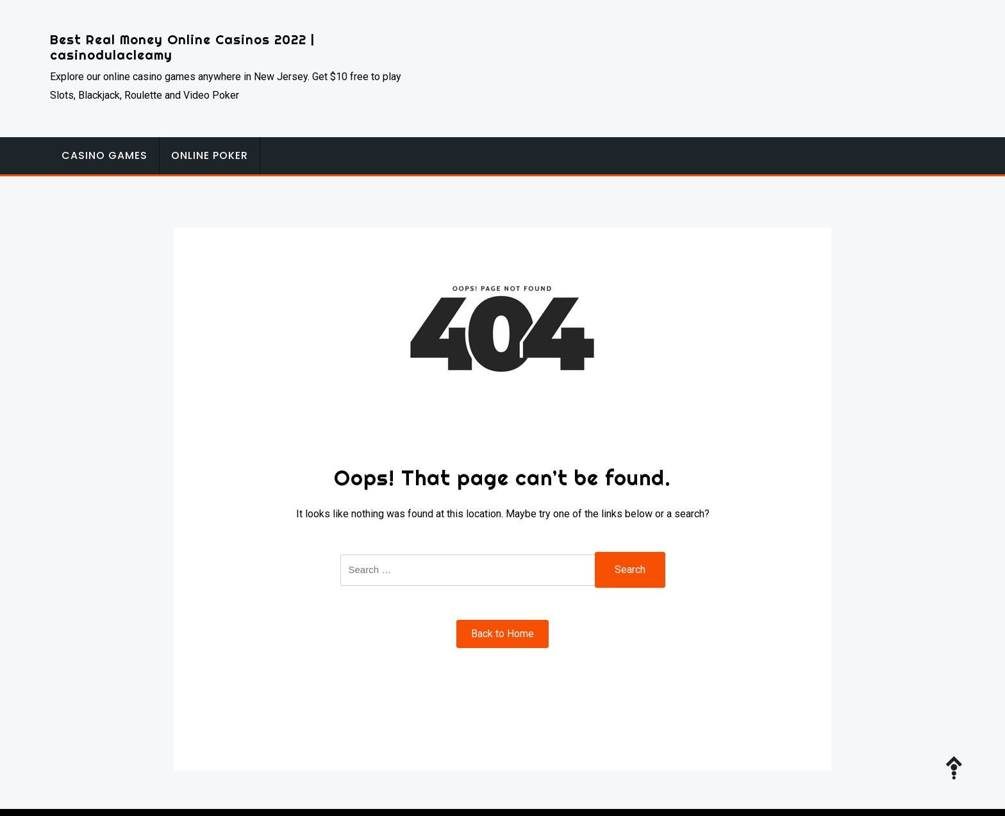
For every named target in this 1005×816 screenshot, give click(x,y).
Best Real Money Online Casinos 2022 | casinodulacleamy (182, 47)
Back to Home (502, 634)
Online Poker (209, 155)
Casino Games (104, 155)
